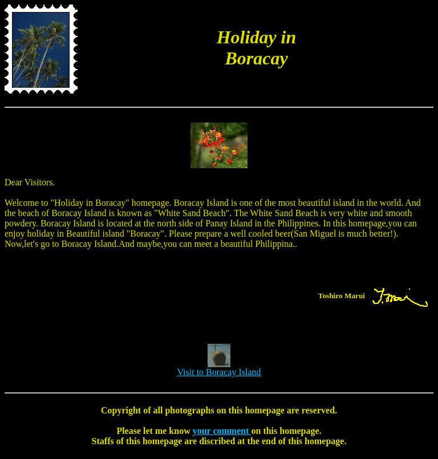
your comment (222, 431)
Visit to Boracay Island (219, 368)
